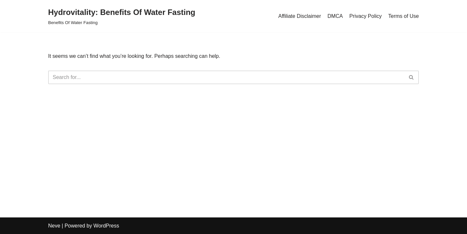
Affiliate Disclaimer (299, 16)
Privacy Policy (365, 16)
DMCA (335, 16)
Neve (54, 225)
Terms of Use (403, 16)
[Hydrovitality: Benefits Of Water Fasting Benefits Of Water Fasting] (121, 16)
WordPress (106, 225)
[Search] (226, 77)
